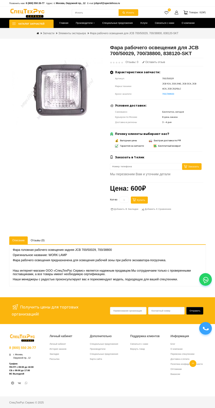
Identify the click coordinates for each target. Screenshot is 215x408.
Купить (141, 200)
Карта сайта (96, 359)
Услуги (143, 23)
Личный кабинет (58, 344)
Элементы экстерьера (72, 33)
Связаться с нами (164, 23)
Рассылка (54, 359)
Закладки (54, 354)
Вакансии (175, 374)
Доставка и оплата (179, 359)
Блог (172, 344)
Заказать (193, 166)
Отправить (195, 310)
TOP (193, 363)
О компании (188, 23)
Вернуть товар (137, 349)
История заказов (58, 349)
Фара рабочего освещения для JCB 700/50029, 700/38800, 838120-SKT (134, 33)
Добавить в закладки (126, 209)
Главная (63, 23)
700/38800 (168, 94)
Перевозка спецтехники (182, 354)
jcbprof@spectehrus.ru (107, 3)
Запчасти (48, 33)
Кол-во (113, 199)
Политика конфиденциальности (186, 364)
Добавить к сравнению (158, 209)
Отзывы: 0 (131, 62)
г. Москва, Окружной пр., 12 (69, 3)
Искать (128, 12)
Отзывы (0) (38, 240)
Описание (18, 240)
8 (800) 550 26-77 (35, 3)
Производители (85, 23)
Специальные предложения (117, 23)
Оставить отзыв (153, 62)
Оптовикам (176, 369)
